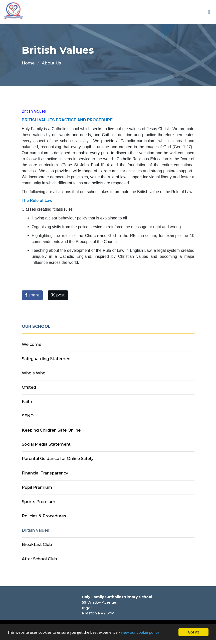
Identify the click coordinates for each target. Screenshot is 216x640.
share (32, 295)
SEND (28, 416)
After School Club (39, 558)
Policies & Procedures (44, 516)
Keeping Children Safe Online (51, 430)
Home (28, 63)
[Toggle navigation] (209, 12)
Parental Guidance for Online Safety (58, 458)
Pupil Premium (37, 487)
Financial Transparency (45, 473)
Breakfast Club (37, 544)
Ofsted (29, 387)
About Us (51, 63)
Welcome (31, 344)
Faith (27, 401)
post (58, 295)
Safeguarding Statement (47, 358)
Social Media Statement (46, 444)
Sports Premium (38, 501)
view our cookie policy (140, 632)
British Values (35, 530)
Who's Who (34, 373)
